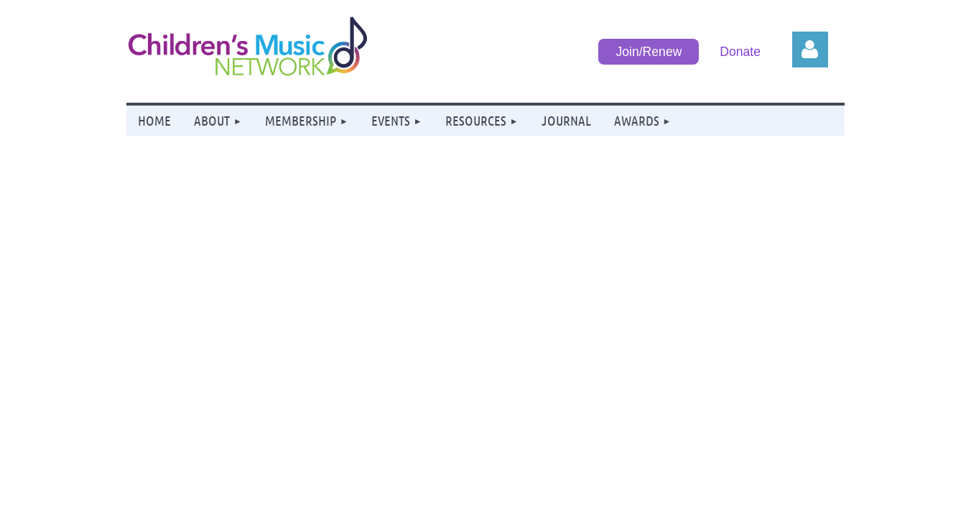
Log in (810, 49)
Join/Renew (648, 52)
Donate (740, 52)
